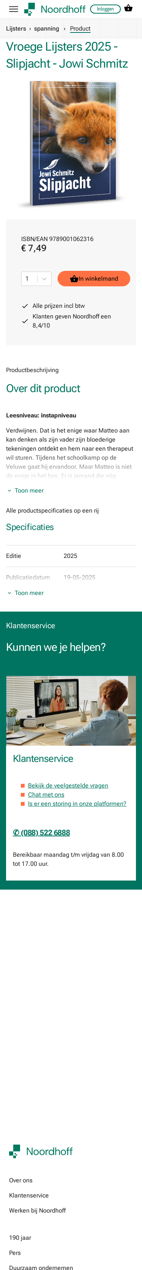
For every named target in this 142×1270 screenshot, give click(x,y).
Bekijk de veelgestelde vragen (68, 785)
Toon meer (29, 490)
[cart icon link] (128, 9)
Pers (15, 1252)
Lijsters (16, 28)
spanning (46, 28)
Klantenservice (29, 1195)
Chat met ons (46, 794)
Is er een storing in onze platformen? (77, 803)
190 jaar (20, 1237)
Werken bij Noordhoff (37, 1210)
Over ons (21, 1180)
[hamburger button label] (13, 9)
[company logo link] (55, 9)
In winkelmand (94, 278)
